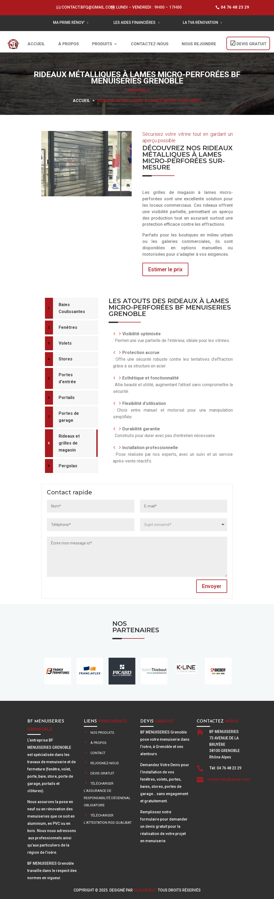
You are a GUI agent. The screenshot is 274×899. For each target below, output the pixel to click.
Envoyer (211, 586)
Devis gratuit (102, 773)
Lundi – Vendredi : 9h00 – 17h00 (149, 7)
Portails (67, 397)
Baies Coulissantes (72, 308)
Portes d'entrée (67, 378)
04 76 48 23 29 (235, 7)
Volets (65, 343)
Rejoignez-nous (104, 763)
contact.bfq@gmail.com (88, 7)
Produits (102, 44)
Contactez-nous (150, 44)
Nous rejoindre (199, 44)
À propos (68, 44)
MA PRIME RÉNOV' (69, 22)
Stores (66, 359)
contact (97, 753)
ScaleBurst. (145, 890)
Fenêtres (68, 327)
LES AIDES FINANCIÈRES (134, 22)
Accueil (36, 44)
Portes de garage (69, 417)
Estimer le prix (165, 269)
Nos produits (102, 733)
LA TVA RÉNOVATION (200, 22)
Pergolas (68, 465)
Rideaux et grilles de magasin (69, 443)
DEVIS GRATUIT (252, 44)
